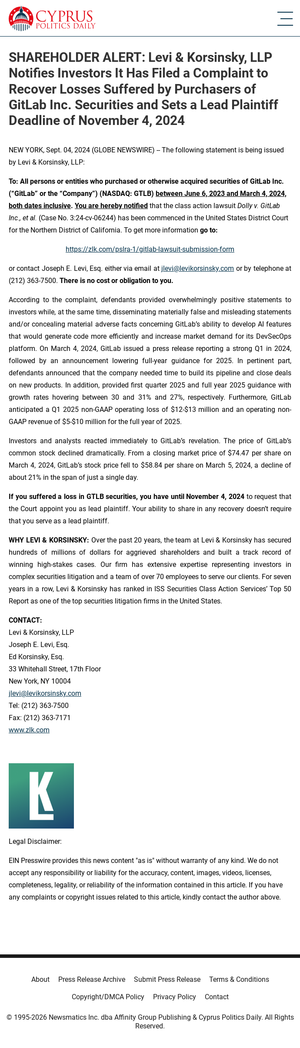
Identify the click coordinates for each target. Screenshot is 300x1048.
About (40, 979)
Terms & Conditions (239, 979)
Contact (217, 997)
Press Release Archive (91, 979)
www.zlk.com (29, 730)
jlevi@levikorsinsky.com (197, 268)
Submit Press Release (167, 979)
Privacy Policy (174, 997)
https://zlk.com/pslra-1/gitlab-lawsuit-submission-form (150, 249)
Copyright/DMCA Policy (108, 997)
